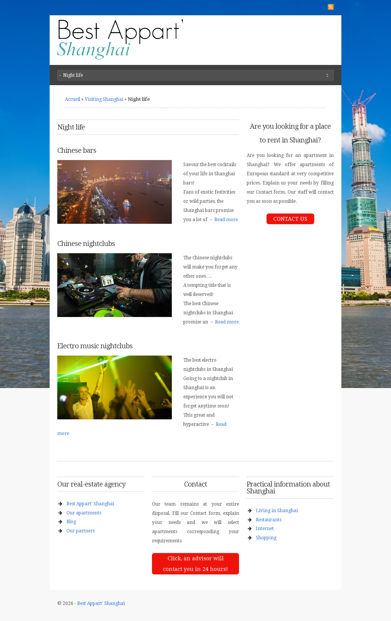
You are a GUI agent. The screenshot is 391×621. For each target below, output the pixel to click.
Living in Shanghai (277, 510)
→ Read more (223, 219)
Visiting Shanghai (104, 99)
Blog (71, 521)
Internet (265, 528)
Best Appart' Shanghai (101, 603)
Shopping (266, 537)
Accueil (72, 99)
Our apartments (83, 513)
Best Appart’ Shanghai (90, 503)
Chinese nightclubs (86, 243)
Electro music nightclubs (94, 346)
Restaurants (268, 519)
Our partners (80, 531)
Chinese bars (76, 150)
